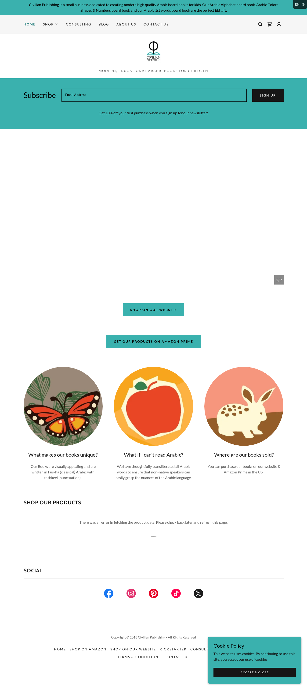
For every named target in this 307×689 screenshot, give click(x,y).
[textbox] (154, 95)
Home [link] (30, 24)
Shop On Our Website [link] (133, 649)
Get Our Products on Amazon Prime (153, 341)
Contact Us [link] (156, 24)
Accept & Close (254, 672)
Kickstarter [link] (173, 649)
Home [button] (60, 649)
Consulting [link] (78, 24)
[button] (50, 24)
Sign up (268, 95)
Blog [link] (104, 24)
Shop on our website (153, 310)
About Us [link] (126, 24)
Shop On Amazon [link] (88, 649)
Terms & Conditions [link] (139, 657)
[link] (269, 24)
